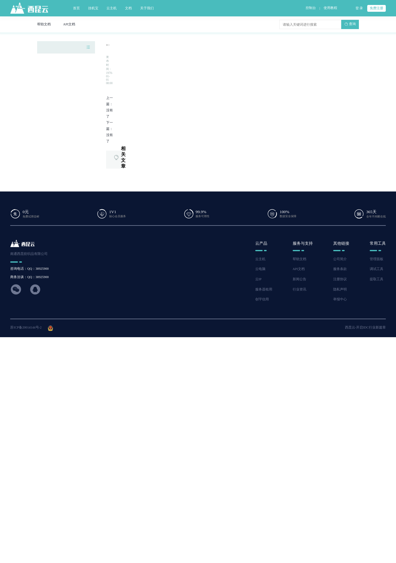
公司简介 (340, 259)
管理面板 (376, 259)
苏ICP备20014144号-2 (25, 327)
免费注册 (376, 8)
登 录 (359, 8)
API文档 (299, 269)
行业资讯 (299, 289)
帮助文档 (299, 259)
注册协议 (340, 279)
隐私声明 (340, 289)
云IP (258, 279)
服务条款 (340, 269)
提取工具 (376, 279)
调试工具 (376, 269)
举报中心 (340, 299)
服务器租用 (263, 289)
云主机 (260, 259)
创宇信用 (262, 299)
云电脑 (260, 269)
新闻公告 (299, 279)
